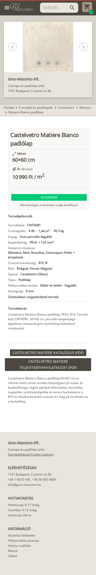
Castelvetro (66, 107)
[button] (39, 63)
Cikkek (12, 556)
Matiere (85, 107)
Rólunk (12, 551)
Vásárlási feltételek (21, 535)
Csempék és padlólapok (36, 107)
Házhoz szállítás (19, 545)
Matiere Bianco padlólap (25, 112)
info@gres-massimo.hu (24, 484)
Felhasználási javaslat (23, 540)
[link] (48, 352)
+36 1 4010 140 (19, 479)
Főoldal (9, 107)
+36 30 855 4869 (44, 479)
